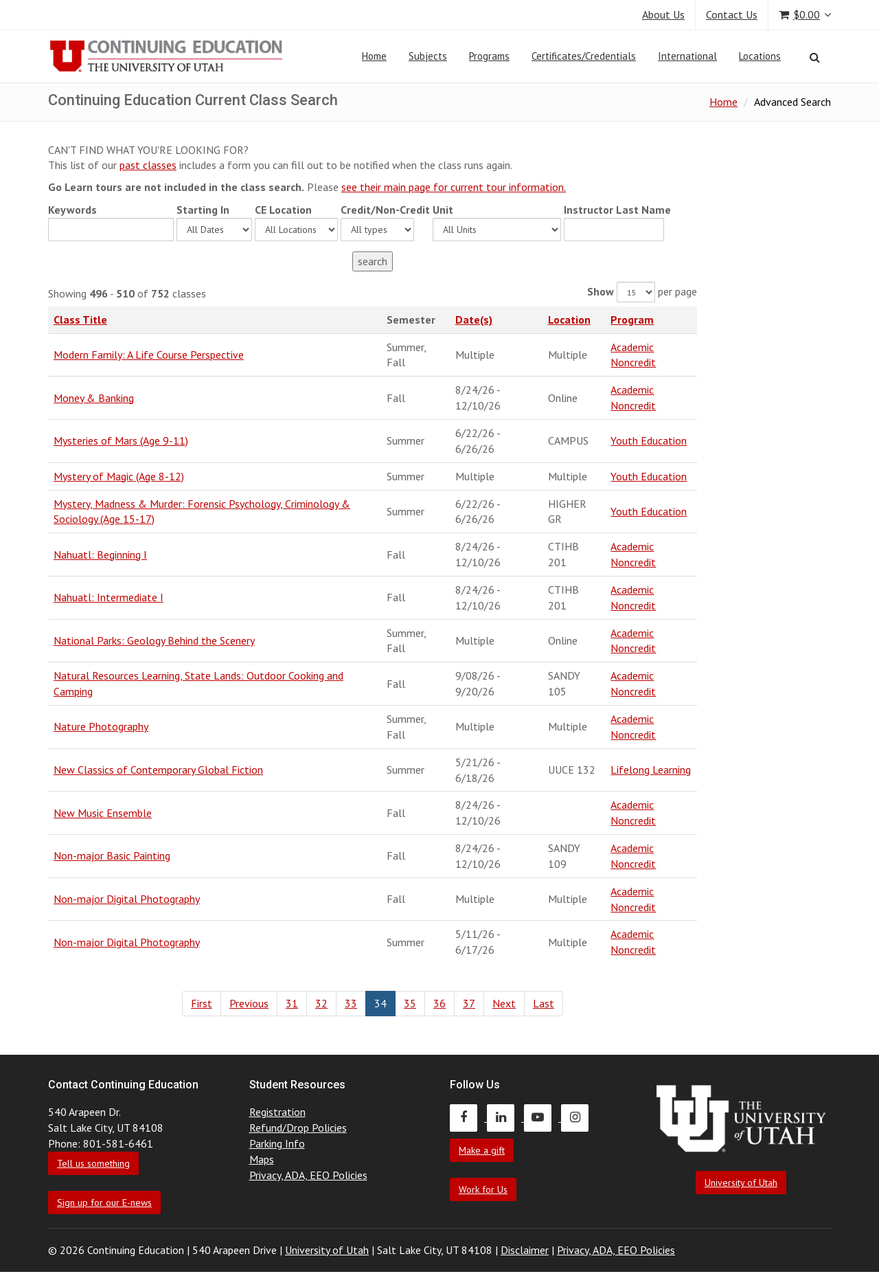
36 (439, 1003)
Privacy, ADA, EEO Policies (308, 1175)
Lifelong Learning (650, 769)
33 (351, 1003)
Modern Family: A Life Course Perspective (149, 354)
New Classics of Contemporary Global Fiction (158, 769)
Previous (249, 1003)
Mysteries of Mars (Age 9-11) (121, 440)
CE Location (283, 209)
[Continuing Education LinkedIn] (505, 1117)
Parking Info (277, 1143)
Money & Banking (94, 398)
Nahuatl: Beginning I (100, 554)
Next (504, 1003)
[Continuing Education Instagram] (578, 1117)
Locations (760, 56)
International (687, 56)
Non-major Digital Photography (127, 899)
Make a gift (482, 1150)
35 (410, 1003)
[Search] (815, 57)
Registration (277, 1112)
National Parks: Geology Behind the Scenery (154, 640)
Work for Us (483, 1189)
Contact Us (731, 14)
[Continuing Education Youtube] (542, 1117)
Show (600, 291)
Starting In (202, 209)
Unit (443, 209)
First (201, 1003)
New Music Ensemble (103, 813)
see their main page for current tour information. (453, 187)
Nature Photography (101, 726)
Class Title (80, 319)
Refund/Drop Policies (298, 1127)
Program (632, 319)
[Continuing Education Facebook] (468, 1117)
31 (292, 1003)
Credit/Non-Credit (385, 209)
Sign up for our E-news (104, 1202)
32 (321, 1003)
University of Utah (741, 1182)
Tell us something (93, 1163)
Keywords (72, 209)
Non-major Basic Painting (112, 855)
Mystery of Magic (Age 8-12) (119, 476)
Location (569, 319)
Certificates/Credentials (584, 56)
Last (543, 1003)
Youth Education (648, 440)
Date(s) (473, 319)
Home (374, 56)
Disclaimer (525, 1250)
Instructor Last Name (617, 209)
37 (469, 1003)
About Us (663, 14)
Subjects (428, 56)
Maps (261, 1159)
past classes (147, 165)
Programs (489, 56)
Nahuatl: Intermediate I (108, 597)
